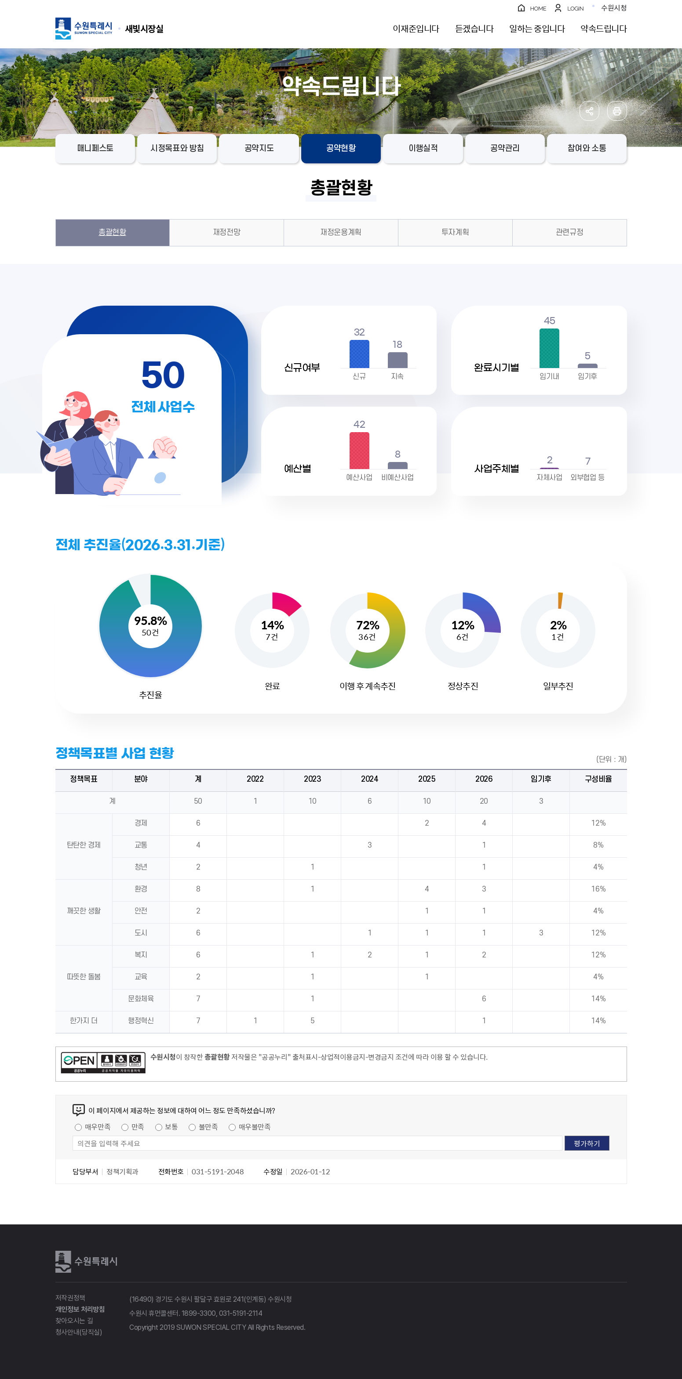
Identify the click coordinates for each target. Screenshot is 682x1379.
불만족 (208, 1126)
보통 (171, 1126)
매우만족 (97, 1126)
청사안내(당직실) (78, 1332)
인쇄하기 (617, 111)
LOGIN (575, 8)
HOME (538, 8)
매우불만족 (255, 1126)
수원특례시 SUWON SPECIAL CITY (144, 28)
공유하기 (589, 111)
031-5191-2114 (241, 1313)
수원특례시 (86, 1262)
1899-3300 (199, 1313)
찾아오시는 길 (74, 1321)
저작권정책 (70, 1298)
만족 (137, 1126)
